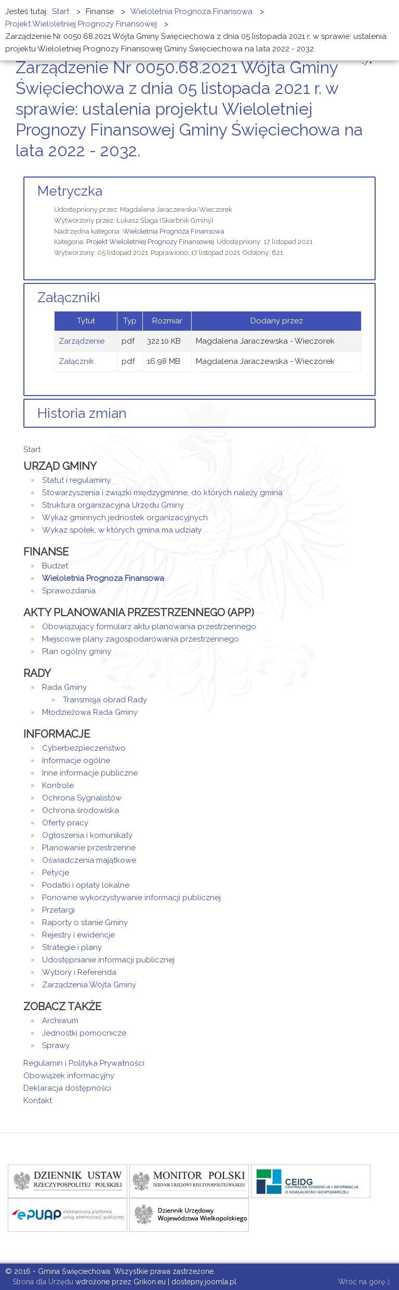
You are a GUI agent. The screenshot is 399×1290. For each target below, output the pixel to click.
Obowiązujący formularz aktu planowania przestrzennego (149, 626)
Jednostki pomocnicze (84, 1033)
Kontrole (58, 785)
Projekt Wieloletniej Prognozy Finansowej (150, 242)
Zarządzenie (81, 341)
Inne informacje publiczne (90, 773)
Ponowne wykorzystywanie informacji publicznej (131, 897)
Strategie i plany (72, 947)
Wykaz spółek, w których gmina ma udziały (122, 530)
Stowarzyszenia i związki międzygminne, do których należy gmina (162, 492)
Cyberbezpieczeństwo (84, 748)
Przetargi (58, 910)
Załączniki (68, 297)
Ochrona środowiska (80, 810)
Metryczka (69, 191)
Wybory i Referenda (79, 972)
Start (32, 449)
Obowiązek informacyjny (68, 1075)
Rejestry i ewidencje (78, 935)
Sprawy (56, 1045)
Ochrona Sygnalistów (82, 798)
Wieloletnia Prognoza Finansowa (173, 231)
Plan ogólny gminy (76, 651)
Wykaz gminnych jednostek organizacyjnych (125, 517)
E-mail (372, 170)
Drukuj (360, 170)
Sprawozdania (69, 590)
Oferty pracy (65, 822)
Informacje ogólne (76, 760)
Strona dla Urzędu (41, 1282)
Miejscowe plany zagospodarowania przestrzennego (140, 639)
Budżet (55, 566)
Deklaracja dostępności (67, 1088)
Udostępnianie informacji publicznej (108, 960)
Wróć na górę (364, 1282)
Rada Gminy (64, 687)
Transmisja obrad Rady (105, 699)
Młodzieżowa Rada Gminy (90, 712)
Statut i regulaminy (76, 480)
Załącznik (76, 361)
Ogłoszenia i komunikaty (87, 835)
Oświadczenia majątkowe (89, 860)
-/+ (367, 62)
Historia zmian (82, 413)
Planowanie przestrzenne (89, 847)
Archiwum (60, 1020)
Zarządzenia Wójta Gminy (89, 984)
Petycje (55, 872)
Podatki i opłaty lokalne (85, 885)
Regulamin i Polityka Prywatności (83, 1063)
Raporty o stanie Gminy (85, 922)
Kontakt (37, 1100)
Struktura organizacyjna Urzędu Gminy (113, 505)
